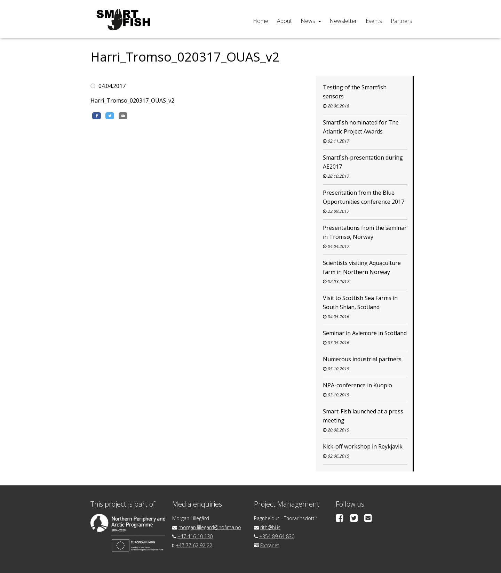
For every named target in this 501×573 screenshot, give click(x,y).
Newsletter (343, 21)
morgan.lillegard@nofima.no (209, 527)
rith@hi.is (270, 527)
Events (374, 21)
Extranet (269, 545)
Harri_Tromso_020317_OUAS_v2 (132, 100)
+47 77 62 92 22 (194, 545)
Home (260, 21)
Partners (401, 21)
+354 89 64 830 (276, 536)
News (308, 21)
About (284, 21)
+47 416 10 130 (195, 536)
